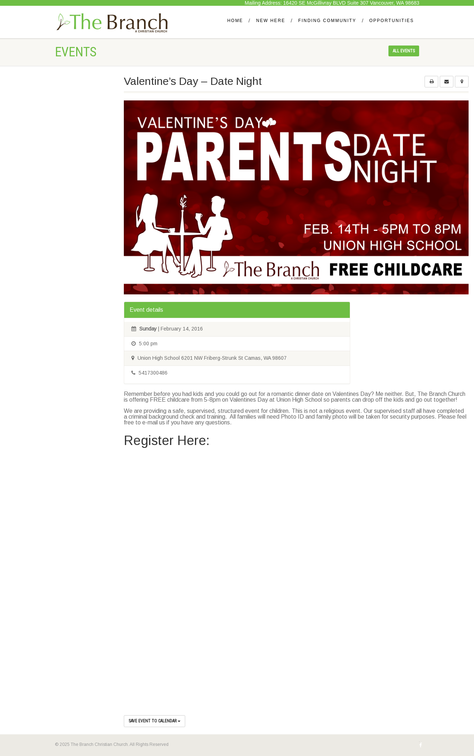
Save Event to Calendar (155, 720)
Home (235, 20)
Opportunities (391, 20)
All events (404, 50)
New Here (270, 20)
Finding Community (327, 20)
